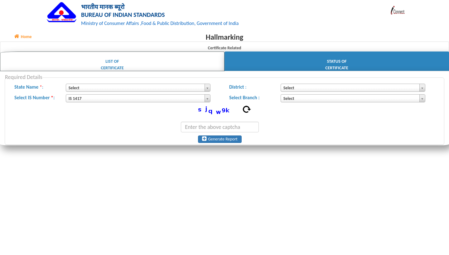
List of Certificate (112, 65)
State (19, 88)
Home (23, 37)
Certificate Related (224, 48)
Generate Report (220, 140)
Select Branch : (244, 98)
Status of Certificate (336, 65)
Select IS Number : (34, 98)
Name (32, 88)
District (236, 88)
